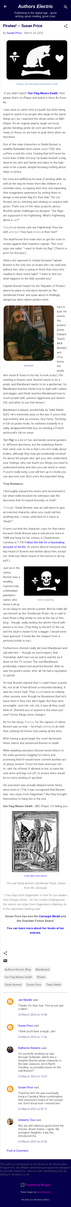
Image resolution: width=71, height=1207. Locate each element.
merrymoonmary (44, 1192)
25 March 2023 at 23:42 (32, 1141)
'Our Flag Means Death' (42, 93)
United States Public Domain (35, 876)
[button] (65, 27)
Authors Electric (35, 6)
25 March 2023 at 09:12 (32, 1109)
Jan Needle (25, 1000)
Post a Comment (17, 1150)
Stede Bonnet (13, 984)
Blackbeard (42, 969)
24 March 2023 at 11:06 (32, 1037)
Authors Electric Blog (18, 969)
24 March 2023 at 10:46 (32, 1014)
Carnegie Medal (49, 916)
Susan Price (34, 984)
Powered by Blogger (35, 1185)
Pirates (41, 977)
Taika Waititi (53, 984)
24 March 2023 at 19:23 (32, 1076)
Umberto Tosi (26, 1120)
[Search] (65, 7)
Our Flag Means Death (18, 977)
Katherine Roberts (29, 1048)
